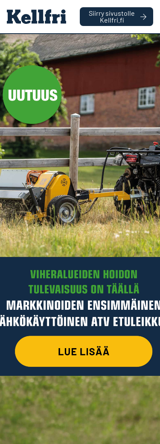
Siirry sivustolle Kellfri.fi (117, 16)
